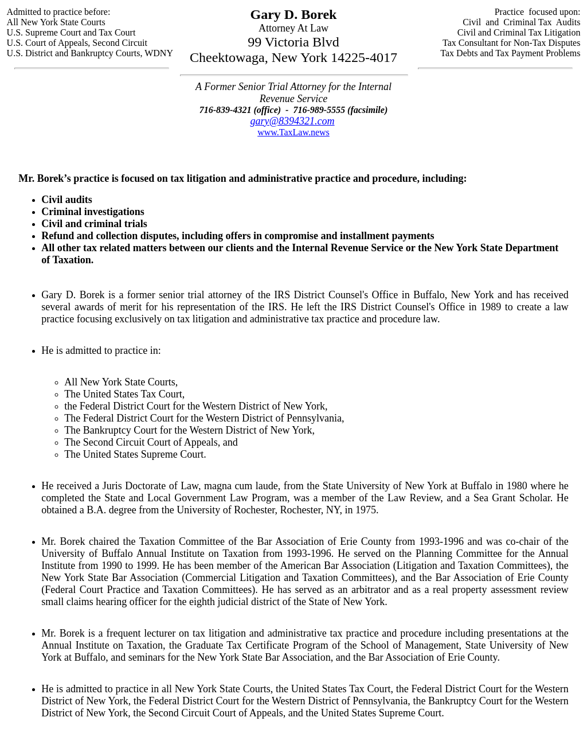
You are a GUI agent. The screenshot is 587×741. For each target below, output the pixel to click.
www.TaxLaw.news (293, 132)
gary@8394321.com (292, 121)
